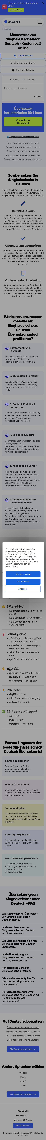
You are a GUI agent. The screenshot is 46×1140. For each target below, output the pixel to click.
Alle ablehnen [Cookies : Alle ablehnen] (23, 581)
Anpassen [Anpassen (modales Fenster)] (23, 589)
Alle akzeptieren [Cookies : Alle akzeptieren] (23, 574)
